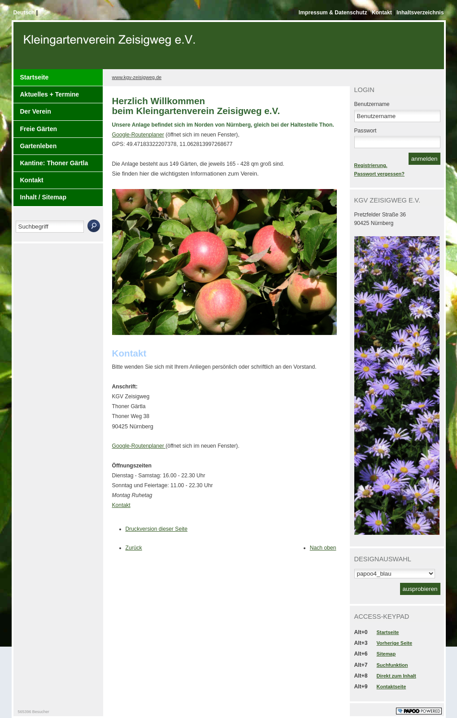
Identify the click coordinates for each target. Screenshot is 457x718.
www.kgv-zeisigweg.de (137, 77)
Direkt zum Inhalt (396, 675)
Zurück (134, 548)
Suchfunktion (392, 665)
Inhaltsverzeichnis (420, 12)
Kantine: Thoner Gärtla (54, 163)
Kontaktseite (391, 686)
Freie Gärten (38, 128)
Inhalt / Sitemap (43, 197)
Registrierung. (370, 165)
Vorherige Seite (394, 643)
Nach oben (323, 548)
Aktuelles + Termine (49, 94)
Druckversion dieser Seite (157, 529)
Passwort (365, 131)
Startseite (34, 77)
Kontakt (383, 12)
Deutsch (24, 12)
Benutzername (372, 104)
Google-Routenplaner (138, 135)
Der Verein (35, 111)
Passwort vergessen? (379, 173)
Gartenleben (38, 146)
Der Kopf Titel (110, 49)
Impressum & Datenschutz (334, 12)
